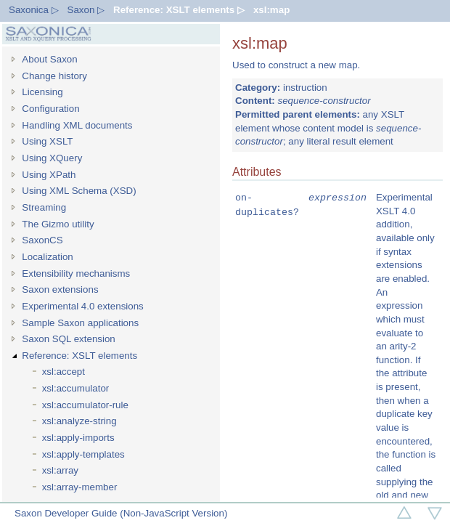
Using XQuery (52, 158)
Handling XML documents (77, 125)
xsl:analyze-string (79, 420)
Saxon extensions (60, 289)
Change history (54, 75)
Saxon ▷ (86, 9)
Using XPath (48, 174)
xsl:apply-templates (83, 454)
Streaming (44, 207)
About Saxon (49, 59)
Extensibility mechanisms (76, 273)
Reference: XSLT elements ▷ (179, 9)
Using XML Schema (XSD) (79, 190)
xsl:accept (63, 371)
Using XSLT (47, 141)
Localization (47, 256)
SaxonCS (42, 240)
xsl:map (271, 9)
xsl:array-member (80, 487)
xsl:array (60, 470)
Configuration (50, 108)
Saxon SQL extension (68, 338)
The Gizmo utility (58, 224)
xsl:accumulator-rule (85, 405)
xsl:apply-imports (78, 437)
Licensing (42, 91)
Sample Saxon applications (80, 322)
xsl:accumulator (76, 388)
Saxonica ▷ (34, 9)
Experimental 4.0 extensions (82, 306)
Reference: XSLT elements (79, 355)
